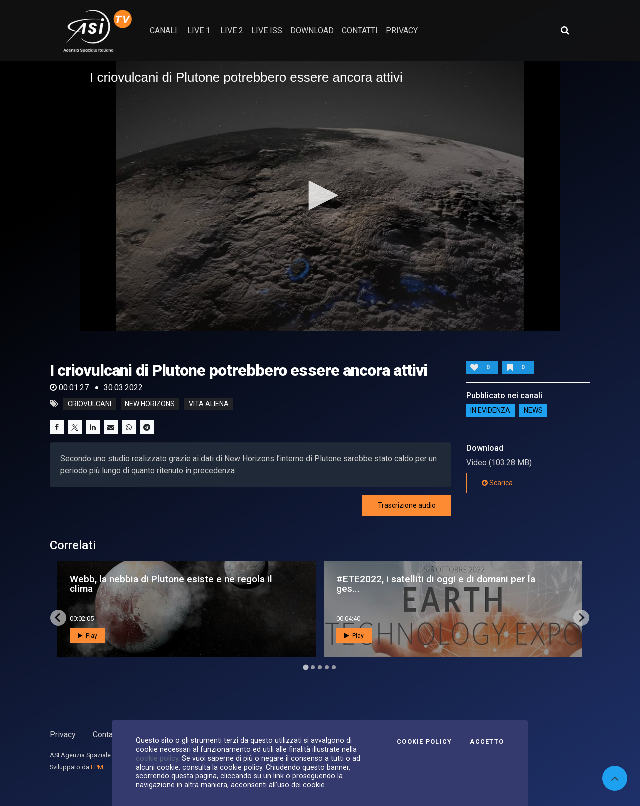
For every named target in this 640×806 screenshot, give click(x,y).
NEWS (533, 411)
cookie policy (157, 758)
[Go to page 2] (313, 667)
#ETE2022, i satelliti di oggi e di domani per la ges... (436, 583)
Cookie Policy (424, 742)
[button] (320, 195)
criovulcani (90, 404)
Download (312, 30)
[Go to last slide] (58, 618)
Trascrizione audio (407, 505)
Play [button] (88, 635)
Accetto (487, 742)
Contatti (106, 734)
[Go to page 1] (305, 667)
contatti (360, 30)
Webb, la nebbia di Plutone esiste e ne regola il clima (171, 583)
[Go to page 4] (327, 667)
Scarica (497, 483)
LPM (97, 767)
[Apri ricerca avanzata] (565, 30)
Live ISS (267, 30)
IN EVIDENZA (490, 411)
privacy (402, 30)
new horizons (150, 404)
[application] (320, 196)
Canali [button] (164, 30)
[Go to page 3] (320, 667)
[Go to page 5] (334, 667)
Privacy (63, 734)
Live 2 (232, 30)
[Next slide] (582, 618)
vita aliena (209, 404)
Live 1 (199, 30)
